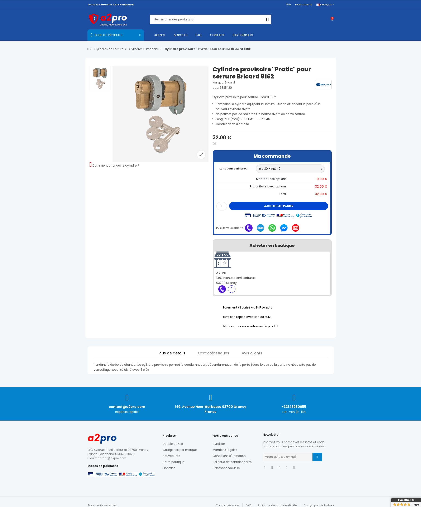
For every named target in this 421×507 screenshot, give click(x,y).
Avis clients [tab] (252, 353)
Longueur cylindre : (234, 169)
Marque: (218, 83)
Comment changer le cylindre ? (115, 165)
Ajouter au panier (278, 206)
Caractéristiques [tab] (213, 353)
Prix (288, 4)
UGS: (216, 88)
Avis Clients (406, 500)
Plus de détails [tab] (172, 353)
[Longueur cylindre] (290, 168)
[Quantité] (221, 206)
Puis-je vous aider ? (229, 228)
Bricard (230, 82)
